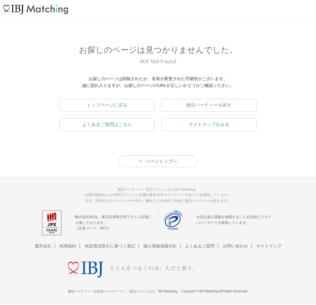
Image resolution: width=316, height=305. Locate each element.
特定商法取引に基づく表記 (110, 246)
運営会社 (43, 246)
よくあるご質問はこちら (107, 124)
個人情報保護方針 (160, 246)
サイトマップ (268, 246)
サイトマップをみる (209, 124)
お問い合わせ (235, 246)
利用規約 (68, 246)
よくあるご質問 (199, 246)
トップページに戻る (107, 105)
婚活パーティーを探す (209, 105)
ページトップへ (161, 161)
